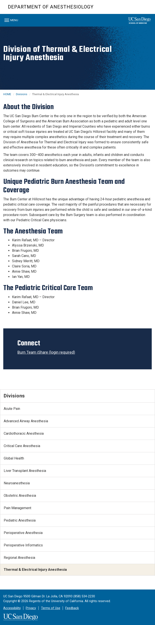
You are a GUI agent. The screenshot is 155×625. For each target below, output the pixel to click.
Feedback (72, 608)
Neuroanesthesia (17, 483)
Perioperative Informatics (23, 545)
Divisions (21, 94)
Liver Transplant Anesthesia (25, 471)
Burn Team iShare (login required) (46, 352)
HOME (7, 94)
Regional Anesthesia (19, 558)
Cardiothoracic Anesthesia (24, 433)
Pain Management (17, 508)
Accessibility (12, 608)
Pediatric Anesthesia (20, 520)
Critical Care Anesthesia (22, 446)
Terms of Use (50, 608)
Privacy (31, 608)
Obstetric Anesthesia (20, 495)
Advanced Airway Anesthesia (26, 421)
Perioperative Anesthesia (23, 533)
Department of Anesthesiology (50, 7)
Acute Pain (12, 409)
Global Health (14, 458)
